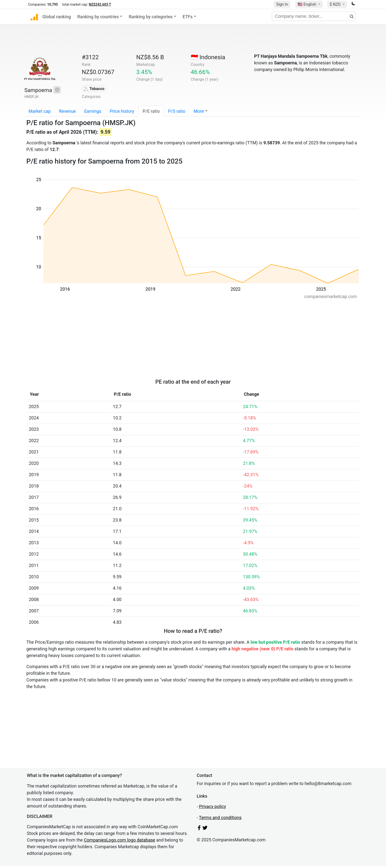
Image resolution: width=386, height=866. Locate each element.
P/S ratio (176, 111)
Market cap (40, 111)
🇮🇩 (208, 57)
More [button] (199, 111)
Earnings (92, 111)
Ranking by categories (151, 16)
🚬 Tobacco (94, 88)
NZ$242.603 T (100, 4)
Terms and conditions (220, 817)
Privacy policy (212, 806)
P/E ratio (151, 111)
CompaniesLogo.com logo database (119, 840)
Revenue (67, 111)
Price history (122, 111)
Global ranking (56, 16)
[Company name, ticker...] (313, 16)
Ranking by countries (98, 16)
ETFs (188, 16)
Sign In (282, 4)
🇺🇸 (307, 4)
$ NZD (335, 4)
